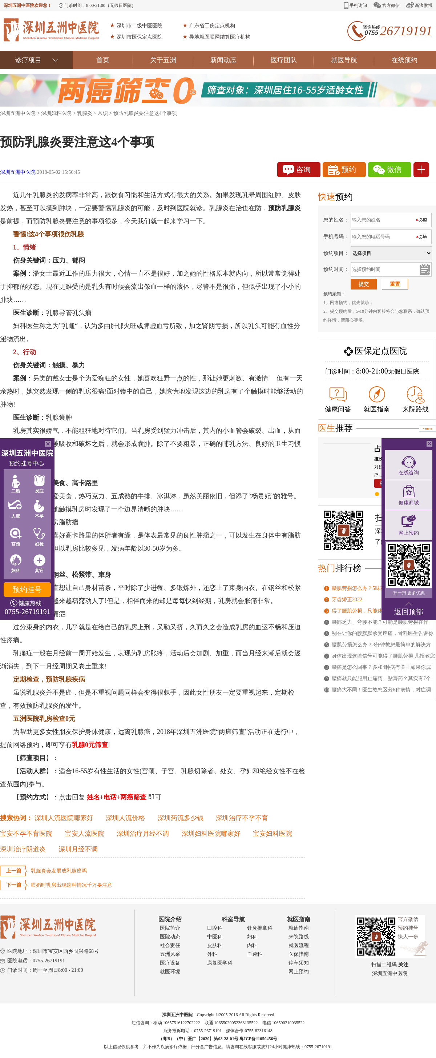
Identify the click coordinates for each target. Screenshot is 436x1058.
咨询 (297, 170)
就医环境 (170, 971)
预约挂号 (27, 590)
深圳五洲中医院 (18, 113)
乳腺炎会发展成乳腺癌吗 (59, 871)
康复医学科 (220, 963)
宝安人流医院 (84, 833)
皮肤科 (214, 945)
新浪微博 (419, 5)
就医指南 (377, 399)
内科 (252, 945)
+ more (427, 428)
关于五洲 (171, 60)
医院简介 (170, 928)
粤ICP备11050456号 (258, 1038)
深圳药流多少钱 (180, 818)
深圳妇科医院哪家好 (211, 833)
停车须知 (298, 963)
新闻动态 (232, 60)
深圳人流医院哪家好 (64, 818)
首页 (114, 60)
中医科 (214, 936)
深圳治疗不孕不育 (242, 818)
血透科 (254, 954)
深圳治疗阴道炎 (23, 849)
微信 (387, 170)
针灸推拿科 (259, 928)
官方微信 (387, 5)
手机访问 (355, 5)
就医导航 (352, 60)
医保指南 (298, 954)
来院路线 (416, 399)
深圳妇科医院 (56, 113)
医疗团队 (292, 60)
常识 (103, 113)
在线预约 (404, 60)
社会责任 (170, 945)
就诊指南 (298, 928)
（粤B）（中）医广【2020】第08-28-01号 (198, 1038)
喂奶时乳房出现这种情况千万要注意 (71, 885)
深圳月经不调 (78, 849)
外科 (212, 954)
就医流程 (298, 945)
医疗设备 (170, 963)
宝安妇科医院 (272, 833)
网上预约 (298, 971)
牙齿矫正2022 (347, 599)
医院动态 (170, 936)
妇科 (252, 936)
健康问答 (338, 400)
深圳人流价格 (125, 818)
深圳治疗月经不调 (143, 833)
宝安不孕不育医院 (26, 833)
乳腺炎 (84, 113)
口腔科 (214, 928)
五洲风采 (170, 954)
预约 (342, 170)
